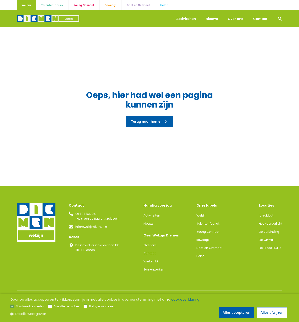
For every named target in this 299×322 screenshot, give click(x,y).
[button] (30, 306)
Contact (260, 18)
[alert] (149, 308)
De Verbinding (269, 232)
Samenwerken (153, 269)
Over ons (235, 18)
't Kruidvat (266, 215)
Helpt (200, 256)
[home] (48, 18)
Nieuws (212, 18)
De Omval (266, 240)
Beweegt (202, 240)
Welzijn (201, 215)
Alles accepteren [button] (236, 312)
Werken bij (150, 261)
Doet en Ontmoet (209, 248)
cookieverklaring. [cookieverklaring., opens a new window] (185, 299)
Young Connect (207, 232)
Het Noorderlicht (270, 224)
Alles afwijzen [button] (272, 312)
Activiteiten (186, 18)
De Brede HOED (270, 248)
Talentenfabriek (207, 224)
